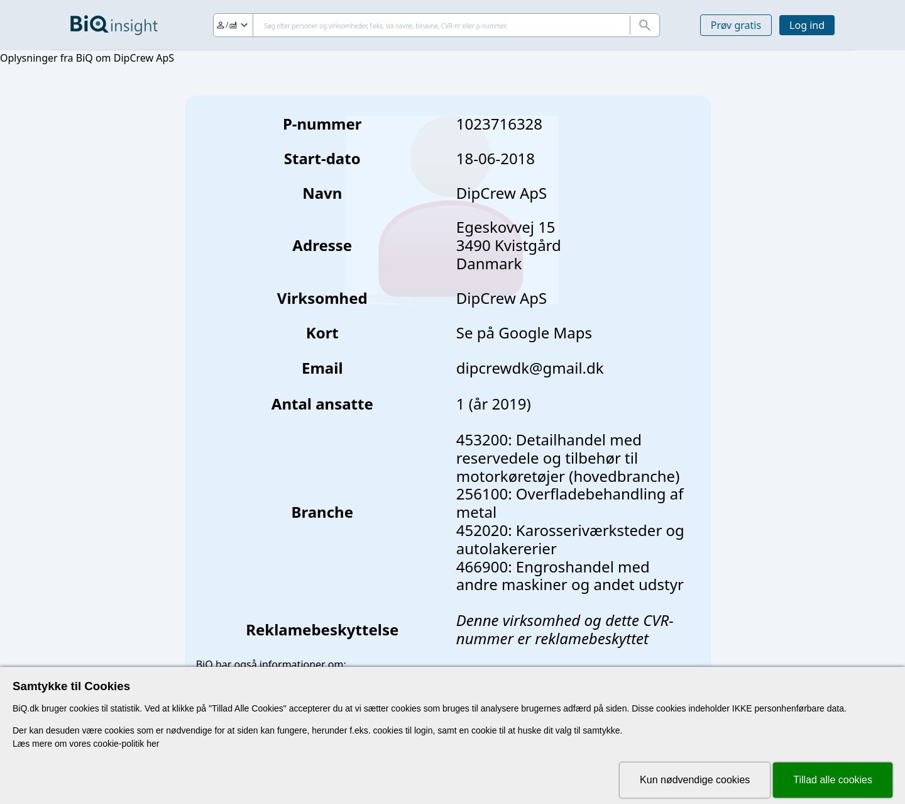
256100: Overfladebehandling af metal (570, 502)
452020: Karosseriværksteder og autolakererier (570, 539)
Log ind (807, 25)
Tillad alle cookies (832, 779)
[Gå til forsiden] (114, 25)
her (152, 744)
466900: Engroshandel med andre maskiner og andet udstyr (570, 575)
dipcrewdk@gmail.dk (530, 367)
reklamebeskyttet (592, 638)
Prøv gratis (736, 25)
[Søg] (436, 25)
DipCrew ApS (501, 298)
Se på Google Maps (524, 332)
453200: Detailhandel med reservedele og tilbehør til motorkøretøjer (549, 457)
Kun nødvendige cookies (695, 779)
